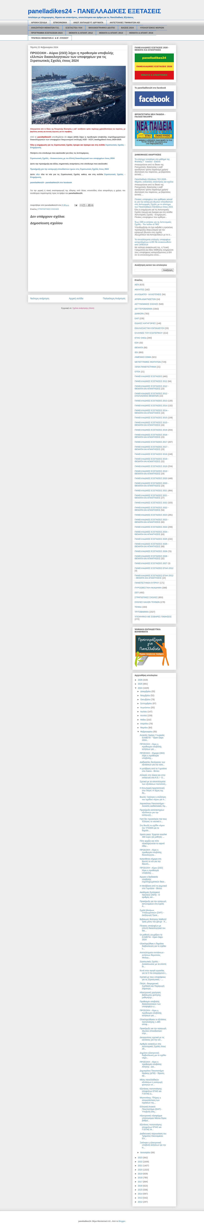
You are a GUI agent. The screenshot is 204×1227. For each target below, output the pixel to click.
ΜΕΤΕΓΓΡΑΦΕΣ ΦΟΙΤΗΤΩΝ (148, 362)
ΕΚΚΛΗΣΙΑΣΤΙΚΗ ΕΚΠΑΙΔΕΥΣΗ (150, 328)
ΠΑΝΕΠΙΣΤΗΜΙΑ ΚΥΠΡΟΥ (147, 583)
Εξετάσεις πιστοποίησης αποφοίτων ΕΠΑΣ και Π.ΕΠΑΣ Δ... (151, 1091)
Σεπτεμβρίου (146, 703)
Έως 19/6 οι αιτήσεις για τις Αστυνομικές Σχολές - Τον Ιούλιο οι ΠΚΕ (153, 223)
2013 (140, 1198)
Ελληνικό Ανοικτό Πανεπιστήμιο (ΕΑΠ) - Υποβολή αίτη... (151, 1109)
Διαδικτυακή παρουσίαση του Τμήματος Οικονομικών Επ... (153, 1136)
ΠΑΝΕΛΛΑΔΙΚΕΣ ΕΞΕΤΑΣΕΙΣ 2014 (151, 405)
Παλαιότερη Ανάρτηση (114, 298)
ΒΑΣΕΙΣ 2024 (127, 28)
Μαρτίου (144, 727)
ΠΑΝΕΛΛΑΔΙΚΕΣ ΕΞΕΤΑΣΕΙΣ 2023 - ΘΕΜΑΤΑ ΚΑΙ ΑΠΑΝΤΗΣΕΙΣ (152, 520)
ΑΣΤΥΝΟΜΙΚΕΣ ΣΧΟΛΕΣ (146, 304)
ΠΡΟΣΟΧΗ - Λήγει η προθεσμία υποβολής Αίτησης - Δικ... (150, 1064)
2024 (140, 688)
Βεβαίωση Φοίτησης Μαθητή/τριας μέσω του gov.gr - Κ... (153, 920)
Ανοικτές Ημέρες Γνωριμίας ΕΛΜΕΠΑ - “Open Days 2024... (152, 737)
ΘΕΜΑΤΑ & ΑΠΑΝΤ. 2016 (141, 33)
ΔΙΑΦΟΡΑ (139, 313)
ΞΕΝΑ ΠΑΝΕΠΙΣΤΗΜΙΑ (145, 367)
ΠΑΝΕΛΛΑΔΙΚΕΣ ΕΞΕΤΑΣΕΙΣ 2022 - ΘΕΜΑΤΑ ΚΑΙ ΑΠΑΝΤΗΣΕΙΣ (152, 508)
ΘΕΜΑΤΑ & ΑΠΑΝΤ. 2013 (111, 33)
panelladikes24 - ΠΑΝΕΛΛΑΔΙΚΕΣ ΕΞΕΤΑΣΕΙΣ (94, 11)
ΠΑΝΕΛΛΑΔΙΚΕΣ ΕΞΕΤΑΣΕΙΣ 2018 (151, 454)
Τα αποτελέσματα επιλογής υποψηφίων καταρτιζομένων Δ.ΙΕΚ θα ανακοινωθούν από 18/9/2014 (153, 242)
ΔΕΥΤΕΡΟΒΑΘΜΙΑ (143, 309)
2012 (140, 1202)
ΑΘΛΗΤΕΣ (139, 289)
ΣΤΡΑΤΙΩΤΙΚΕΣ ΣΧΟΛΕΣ (48, 209)
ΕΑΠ (137, 318)
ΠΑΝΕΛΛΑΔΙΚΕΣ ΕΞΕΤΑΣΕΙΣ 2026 (151, 551)
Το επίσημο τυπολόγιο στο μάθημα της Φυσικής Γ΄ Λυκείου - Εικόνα (152, 160)
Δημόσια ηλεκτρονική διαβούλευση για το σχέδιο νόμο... (153, 1055)
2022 (140, 1161)
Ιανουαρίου (145, 1152)
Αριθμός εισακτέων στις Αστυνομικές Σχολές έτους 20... (153, 1046)
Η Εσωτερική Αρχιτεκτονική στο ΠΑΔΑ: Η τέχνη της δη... (152, 790)
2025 (140, 684)
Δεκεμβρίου (145, 691)
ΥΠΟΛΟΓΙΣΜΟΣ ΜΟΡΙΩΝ (152, 28)
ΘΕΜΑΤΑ (139, 347)
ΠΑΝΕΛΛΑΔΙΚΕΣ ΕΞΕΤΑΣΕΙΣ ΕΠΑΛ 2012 (154, 568)
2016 (140, 1186)
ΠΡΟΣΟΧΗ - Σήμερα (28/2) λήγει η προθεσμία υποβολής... (152, 755)
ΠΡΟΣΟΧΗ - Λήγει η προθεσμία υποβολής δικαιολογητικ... (150, 852)
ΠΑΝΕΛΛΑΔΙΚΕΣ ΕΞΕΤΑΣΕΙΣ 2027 (151, 563)
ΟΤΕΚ (137, 372)
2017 (140, 1181)
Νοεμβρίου (145, 695)
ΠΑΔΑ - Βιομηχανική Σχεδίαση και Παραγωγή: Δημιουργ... (152, 986)
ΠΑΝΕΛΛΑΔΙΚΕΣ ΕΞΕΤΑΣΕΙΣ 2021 (151, 490)
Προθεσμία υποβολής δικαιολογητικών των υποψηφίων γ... (150, 1004)
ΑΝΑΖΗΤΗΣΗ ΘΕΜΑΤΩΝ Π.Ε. (45, 28)
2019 (140, 1173)
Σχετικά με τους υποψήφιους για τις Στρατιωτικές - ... (153, 978)
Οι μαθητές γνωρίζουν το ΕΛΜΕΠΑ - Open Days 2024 (151, 937)
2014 (140, 1194)
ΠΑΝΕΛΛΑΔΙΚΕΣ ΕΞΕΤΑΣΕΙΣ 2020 (151, 478)
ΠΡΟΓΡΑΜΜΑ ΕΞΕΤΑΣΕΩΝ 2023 (47, 33)
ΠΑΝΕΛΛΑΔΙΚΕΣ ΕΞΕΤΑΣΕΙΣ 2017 (151, 442)
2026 (140, 680)
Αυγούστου (145, 707)
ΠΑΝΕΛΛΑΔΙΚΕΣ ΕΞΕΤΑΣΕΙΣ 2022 (151, 502)
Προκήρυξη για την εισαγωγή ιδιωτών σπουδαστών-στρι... (153, 1031)
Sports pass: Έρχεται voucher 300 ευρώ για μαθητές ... (153, 835)
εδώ (38, 174)
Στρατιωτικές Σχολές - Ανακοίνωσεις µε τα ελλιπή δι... (153, 964)
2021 (140, 1165)
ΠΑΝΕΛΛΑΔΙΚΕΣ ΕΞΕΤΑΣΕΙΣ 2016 (151, 430)
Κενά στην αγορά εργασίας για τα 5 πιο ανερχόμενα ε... (153, 971)
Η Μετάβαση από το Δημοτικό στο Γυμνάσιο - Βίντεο (153, 887)
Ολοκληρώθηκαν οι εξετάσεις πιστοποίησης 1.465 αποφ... (153, 1022)
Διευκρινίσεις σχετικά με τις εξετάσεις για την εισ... (152, 1038)
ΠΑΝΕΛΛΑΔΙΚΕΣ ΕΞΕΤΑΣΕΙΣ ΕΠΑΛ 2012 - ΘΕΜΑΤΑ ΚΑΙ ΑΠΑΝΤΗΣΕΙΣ (154, 576)
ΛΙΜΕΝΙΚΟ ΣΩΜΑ (143, 357)
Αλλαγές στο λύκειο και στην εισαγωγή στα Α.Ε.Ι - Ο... (152, 776)
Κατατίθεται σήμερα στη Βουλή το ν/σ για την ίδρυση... (150, 861)
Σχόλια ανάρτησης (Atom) (83, 308)
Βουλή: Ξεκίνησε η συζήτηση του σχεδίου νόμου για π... (153, 798)
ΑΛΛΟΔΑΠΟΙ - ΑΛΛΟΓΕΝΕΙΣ (148, 294)
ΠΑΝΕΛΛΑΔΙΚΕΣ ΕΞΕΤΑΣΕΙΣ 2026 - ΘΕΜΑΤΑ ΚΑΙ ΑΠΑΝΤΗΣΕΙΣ (152, 557)
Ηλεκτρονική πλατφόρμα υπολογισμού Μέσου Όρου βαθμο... (153, 1118)
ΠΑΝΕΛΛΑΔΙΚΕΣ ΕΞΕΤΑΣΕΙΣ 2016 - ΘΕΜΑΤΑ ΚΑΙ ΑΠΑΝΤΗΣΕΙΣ (152, 436)
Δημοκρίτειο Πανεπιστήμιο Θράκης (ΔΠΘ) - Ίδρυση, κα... (152, 1073)
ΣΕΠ (137, 592)
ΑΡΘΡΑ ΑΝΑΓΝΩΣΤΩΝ (145, 299)
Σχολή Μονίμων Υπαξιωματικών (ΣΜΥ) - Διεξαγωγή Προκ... (152, 912)
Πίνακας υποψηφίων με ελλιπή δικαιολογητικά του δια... (152, 928)
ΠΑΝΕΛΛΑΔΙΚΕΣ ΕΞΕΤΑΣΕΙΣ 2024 (151, 527)
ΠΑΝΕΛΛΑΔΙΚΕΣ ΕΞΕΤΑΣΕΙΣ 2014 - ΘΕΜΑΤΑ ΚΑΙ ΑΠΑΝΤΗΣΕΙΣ (152, 411)
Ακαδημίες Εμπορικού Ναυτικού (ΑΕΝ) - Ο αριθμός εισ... (150, 894)
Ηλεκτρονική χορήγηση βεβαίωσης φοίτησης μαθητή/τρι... (150, 995)
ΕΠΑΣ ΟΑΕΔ (140, 338)
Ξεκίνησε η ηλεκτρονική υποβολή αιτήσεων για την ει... (153, 1145)
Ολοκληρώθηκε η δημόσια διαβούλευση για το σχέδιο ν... (153, 946)
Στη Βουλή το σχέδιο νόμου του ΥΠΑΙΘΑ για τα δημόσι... (152, 828)
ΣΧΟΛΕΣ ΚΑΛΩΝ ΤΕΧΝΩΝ (147, 602)
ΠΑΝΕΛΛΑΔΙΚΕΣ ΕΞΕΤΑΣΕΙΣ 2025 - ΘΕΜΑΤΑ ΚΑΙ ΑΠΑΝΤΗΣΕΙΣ (152, 545)
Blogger (122, 1221)
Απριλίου (144, 723)
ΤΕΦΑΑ (138, 607)
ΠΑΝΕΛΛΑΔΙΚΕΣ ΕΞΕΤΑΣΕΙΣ (148, 376)
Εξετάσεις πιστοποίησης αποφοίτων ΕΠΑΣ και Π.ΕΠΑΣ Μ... (151, 1127)
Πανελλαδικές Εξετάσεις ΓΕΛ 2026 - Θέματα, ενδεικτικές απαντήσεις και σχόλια (154, 180)
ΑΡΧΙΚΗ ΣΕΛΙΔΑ (39, 22)
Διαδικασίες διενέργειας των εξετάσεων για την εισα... (152, 763)
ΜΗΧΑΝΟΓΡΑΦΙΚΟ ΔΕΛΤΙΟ (102, 28)
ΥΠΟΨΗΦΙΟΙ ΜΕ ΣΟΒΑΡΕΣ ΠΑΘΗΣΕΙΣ (153, 616)
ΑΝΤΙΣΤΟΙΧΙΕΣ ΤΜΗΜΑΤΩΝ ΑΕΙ (125, 22)
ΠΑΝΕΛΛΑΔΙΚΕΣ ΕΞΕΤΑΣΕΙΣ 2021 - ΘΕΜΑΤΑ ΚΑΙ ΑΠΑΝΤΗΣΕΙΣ (152, 496)
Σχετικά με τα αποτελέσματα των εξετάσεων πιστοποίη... (153, 782)
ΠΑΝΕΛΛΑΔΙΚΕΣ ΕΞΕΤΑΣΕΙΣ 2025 (151, 539)
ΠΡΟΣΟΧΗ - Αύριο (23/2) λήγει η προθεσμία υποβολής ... (151, 870)
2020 (140, 1170)
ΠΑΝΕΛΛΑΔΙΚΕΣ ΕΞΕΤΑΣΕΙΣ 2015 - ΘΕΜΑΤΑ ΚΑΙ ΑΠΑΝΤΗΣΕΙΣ (152, 423)
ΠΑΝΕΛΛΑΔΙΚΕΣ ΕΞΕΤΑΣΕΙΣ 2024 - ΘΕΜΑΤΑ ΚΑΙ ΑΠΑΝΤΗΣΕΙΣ (152, 533)
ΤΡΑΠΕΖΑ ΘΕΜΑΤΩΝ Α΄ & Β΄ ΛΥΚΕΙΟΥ (50, 38)
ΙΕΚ (136, 352)
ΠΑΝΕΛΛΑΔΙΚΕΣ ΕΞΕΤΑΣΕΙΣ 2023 (151, 515)
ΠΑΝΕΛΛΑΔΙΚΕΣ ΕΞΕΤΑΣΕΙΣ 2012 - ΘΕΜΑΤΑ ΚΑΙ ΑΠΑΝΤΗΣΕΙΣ (152, 387)
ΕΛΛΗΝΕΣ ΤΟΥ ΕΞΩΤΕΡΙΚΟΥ (149, 333)
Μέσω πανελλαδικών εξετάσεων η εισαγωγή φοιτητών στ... (151, 1082)
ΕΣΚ (137, 342)
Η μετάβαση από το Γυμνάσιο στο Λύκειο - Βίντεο (153, 769)
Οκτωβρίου (145, 699)
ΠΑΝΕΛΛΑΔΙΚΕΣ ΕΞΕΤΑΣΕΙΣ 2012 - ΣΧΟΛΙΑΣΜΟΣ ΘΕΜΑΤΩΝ (152, 394)
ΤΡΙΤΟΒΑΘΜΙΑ (142, 612)
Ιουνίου (144, 715)
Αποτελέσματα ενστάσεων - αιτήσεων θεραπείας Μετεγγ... (152, 955)
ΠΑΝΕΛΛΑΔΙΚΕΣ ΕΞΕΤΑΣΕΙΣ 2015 (151, 417)
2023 (140, 1157)
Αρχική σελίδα (76, 298)
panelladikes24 (37, 182)
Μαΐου (143, 719)
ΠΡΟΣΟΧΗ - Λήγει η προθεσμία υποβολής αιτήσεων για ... (150, 746)
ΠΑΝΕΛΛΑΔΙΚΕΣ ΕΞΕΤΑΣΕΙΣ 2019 (151, 466)
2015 (140, 1190)
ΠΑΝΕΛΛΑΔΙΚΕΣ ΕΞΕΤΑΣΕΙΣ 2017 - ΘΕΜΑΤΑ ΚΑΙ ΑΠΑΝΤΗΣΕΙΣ (152, 448)
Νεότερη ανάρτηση (39, 298)
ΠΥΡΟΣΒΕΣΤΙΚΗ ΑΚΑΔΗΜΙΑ (148, 587)
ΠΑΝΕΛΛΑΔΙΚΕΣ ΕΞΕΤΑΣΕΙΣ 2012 (151, 381)
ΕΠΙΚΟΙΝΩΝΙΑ (60, 22)
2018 (140, 1177)
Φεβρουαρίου (146, 731)
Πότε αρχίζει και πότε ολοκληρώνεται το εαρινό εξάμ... (152, 843)
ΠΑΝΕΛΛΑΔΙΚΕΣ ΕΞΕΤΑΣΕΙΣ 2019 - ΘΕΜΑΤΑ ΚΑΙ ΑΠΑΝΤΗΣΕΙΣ (152, 472)
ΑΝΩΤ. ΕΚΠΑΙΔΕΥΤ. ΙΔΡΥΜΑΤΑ (88, 22)
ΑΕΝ (137, 284)
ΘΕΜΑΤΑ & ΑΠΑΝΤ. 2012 (81, 33)
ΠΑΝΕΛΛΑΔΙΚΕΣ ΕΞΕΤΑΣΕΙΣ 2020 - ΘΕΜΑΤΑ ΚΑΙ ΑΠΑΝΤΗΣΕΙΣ (152, 484)
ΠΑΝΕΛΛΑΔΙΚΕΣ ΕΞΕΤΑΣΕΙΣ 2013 (151, 401)
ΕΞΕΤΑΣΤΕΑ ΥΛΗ (74, 28)
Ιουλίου (144, 711)
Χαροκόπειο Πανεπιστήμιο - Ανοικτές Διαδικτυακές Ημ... (153, 804)
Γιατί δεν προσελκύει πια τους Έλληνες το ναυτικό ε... (153, 820)
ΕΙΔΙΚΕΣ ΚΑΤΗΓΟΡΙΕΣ (145, 323)
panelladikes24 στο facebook (59, 182)
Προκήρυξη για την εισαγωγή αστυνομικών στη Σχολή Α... (153, 903)
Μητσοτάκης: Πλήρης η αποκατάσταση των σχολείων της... (150, 1100)
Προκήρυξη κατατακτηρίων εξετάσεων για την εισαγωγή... (152, 812)
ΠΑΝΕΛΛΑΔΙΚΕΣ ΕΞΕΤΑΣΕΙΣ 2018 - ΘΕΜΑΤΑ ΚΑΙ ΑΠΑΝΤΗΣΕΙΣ (152, 460)
